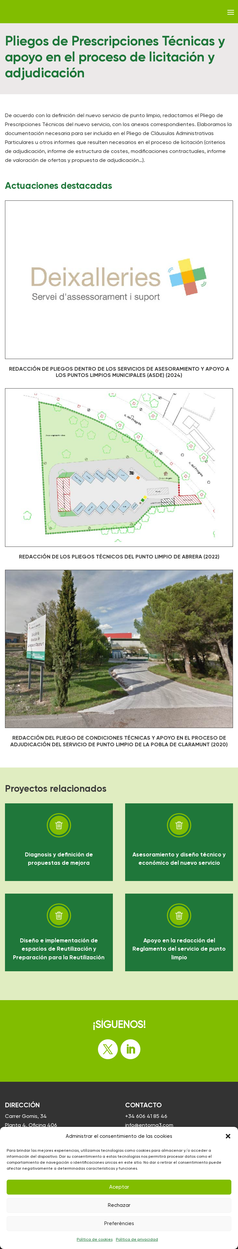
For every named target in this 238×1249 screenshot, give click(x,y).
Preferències (119, 1223)
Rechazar (119, 1205)
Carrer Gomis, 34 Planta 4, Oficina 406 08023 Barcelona (31, 1125)
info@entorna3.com (149, 1125)
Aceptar (119, 1187)
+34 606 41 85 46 (146, 1116)
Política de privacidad (137, 1239)
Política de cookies (95, 1239)
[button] (228, 1136)
